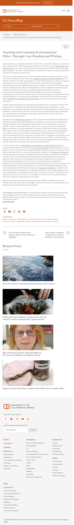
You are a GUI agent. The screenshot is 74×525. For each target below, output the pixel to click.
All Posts (6, 34)
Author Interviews (19, 34)
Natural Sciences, (38, 221)
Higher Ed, (20, 221)
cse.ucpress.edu (8, 201)
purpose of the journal (60, 152)
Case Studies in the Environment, (29, 219)
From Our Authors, (9, 221)
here (66, 68)
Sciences (55, 221)
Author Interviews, (9, 219)
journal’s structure (41, 148)
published (51, 168)
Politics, (48, 221)
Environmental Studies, (49, 219)
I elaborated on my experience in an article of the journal (40, 145)
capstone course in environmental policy (48, 79)
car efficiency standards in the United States (23, 99)
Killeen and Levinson (23, 119)
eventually (43, 168)
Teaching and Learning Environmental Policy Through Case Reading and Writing (32, 37)
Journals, (28, 221)
